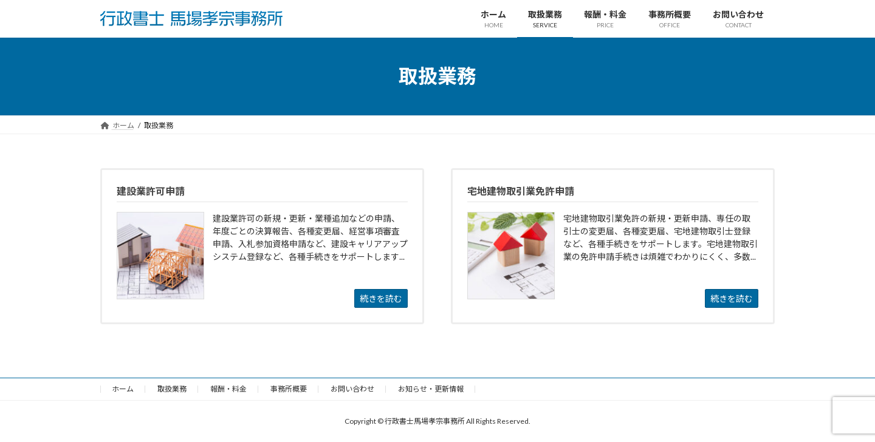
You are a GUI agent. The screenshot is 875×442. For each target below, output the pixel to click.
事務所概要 (288, 388)
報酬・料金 (228, 388)
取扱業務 (172, 388)
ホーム (123, 388)
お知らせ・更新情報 (431, 388)
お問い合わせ (352, 388)
